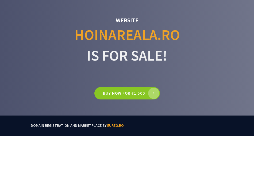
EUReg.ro (115, 125)
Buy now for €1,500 (124, 93)
